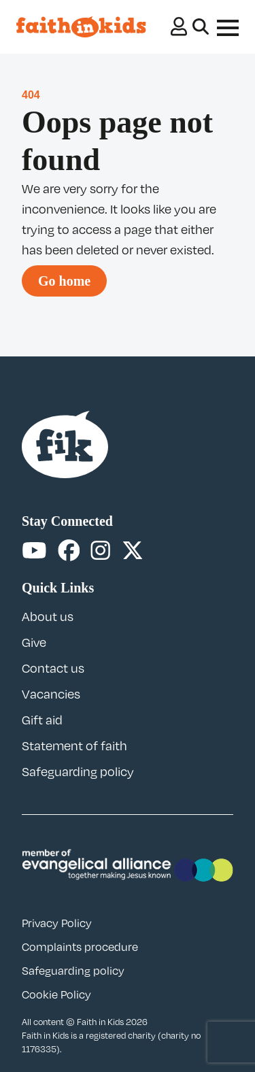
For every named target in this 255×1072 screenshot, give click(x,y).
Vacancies (51, 693)
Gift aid (42, 719)
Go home (64, 280)
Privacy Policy (57, 923)
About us (47, 616)
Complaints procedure (80, 947)
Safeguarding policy (78, 771)
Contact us (53, 667)
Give (34, 642)
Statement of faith (74, 745)
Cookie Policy (56, 994)
